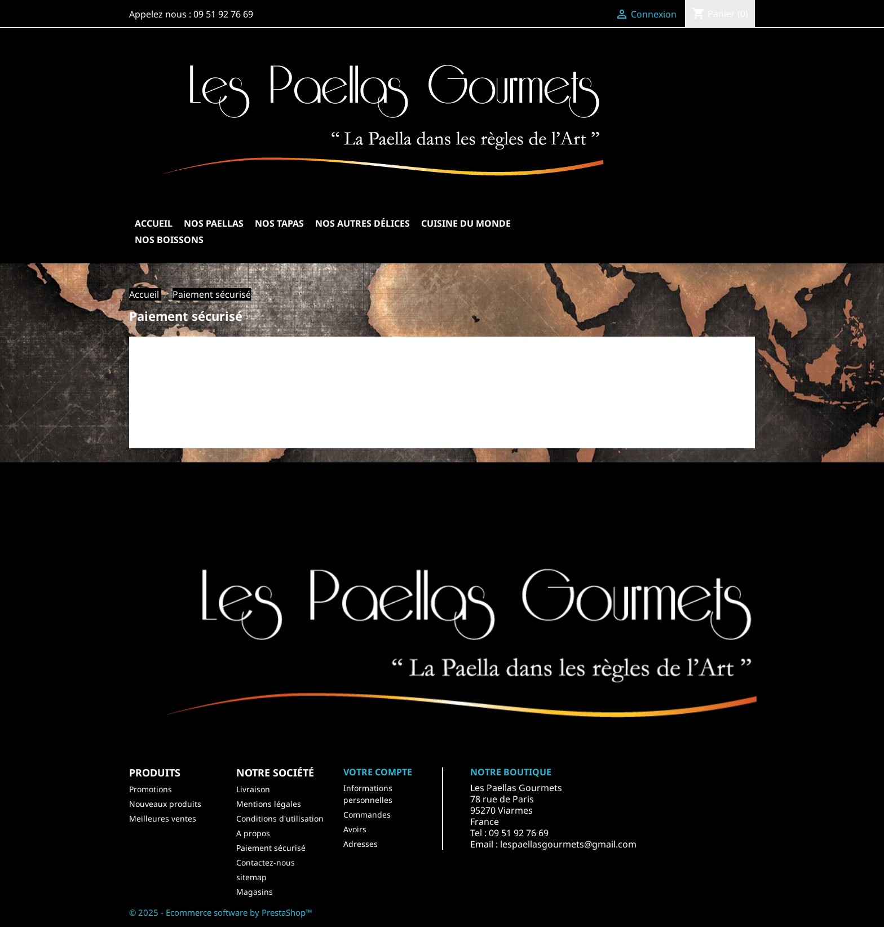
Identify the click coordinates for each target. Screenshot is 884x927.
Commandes (367, 814)
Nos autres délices (362, 223)
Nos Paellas (214, 223)
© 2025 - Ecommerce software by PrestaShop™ (220, 912)
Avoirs (354, 829)
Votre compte (377, 772)
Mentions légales (268, 803)
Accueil (154, 223)
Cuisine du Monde (466, 223)
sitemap (251, 877)
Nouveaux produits (165, 803)
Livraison (253, 789)
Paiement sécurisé (271, 847)
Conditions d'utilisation (280, 818)
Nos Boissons (169, 239)
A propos (253, 833)
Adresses (360, 843)
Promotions (150, 789)
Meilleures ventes (162, 818)
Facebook (314, 497)
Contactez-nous (265, 862)
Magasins (254, 891)
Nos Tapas (279, 223)
